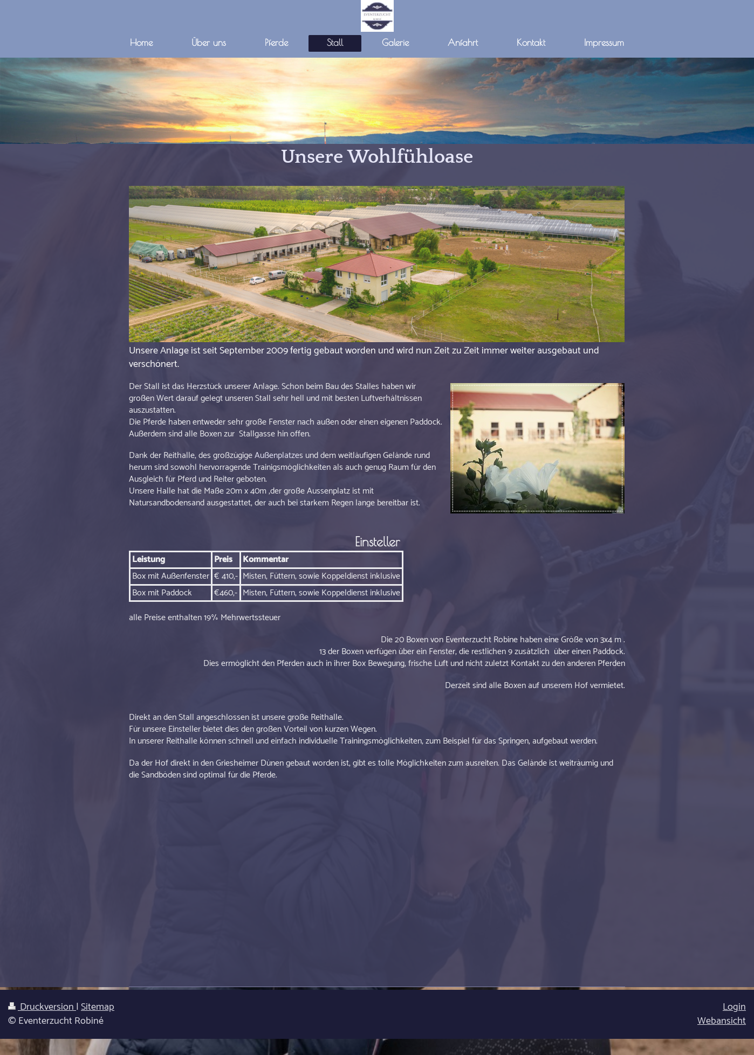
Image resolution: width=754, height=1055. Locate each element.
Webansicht (721, 1021)
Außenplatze (277, 455)
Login (734, 1007)
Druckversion (42, 1007)
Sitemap (97, 1007)
